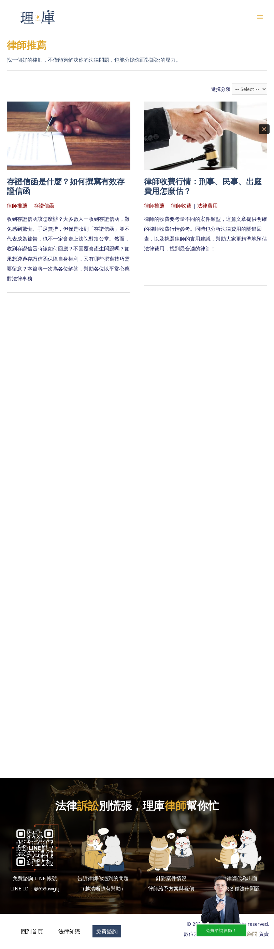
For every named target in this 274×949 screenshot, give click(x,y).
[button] (31, 931)
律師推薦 (17, 205)
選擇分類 (220, 89)
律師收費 (181, 205)
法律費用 (207, 205)
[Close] (264, 129)
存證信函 (44, 205)
